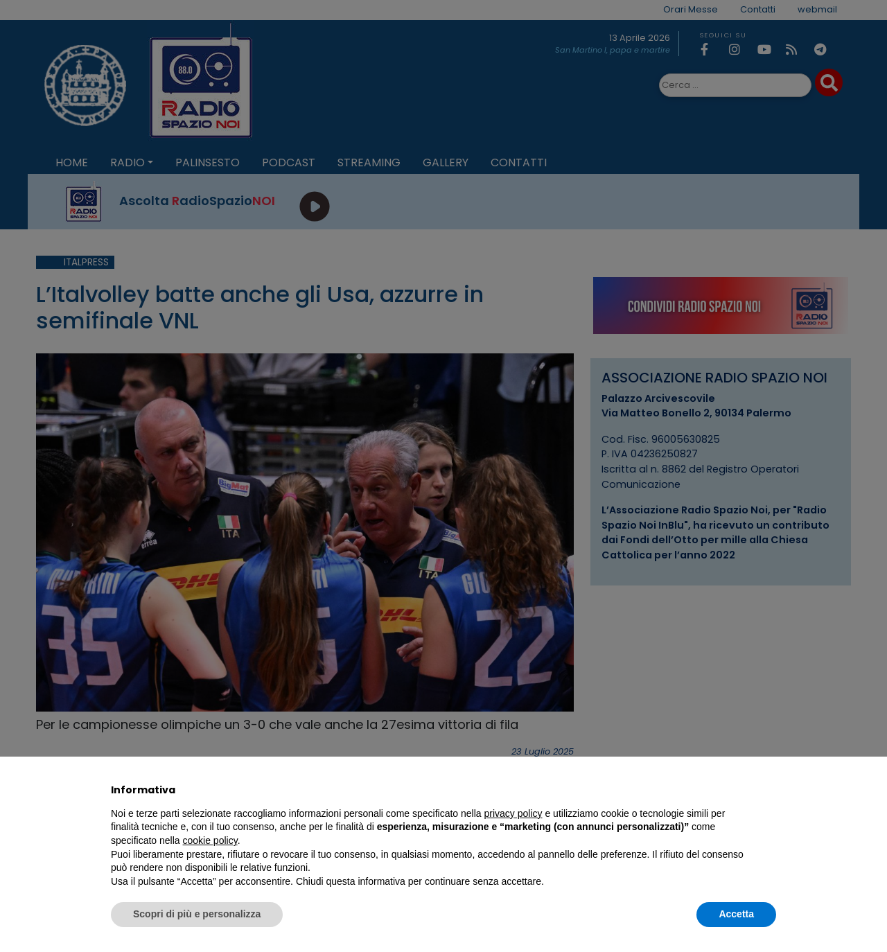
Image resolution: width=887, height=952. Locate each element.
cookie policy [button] (210, 840)
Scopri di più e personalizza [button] (197, 913)
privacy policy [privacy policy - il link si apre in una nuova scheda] (513, 813)
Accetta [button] (736, 913)
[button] (769, 790)
